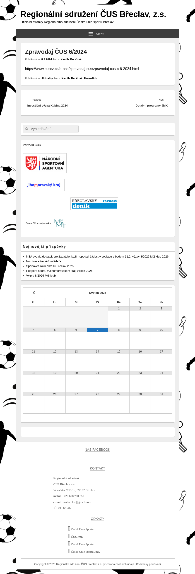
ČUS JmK (75, 536)
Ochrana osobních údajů (119, 564)
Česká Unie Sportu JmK (84, 551)
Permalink (90, 78)
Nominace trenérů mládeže (44, 261)
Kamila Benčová (71, 59)
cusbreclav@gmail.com (77, 502)
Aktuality (47, 78)
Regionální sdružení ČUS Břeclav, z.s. (93, 14)
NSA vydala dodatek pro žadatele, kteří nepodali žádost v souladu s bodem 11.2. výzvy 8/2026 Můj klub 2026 (97, 256)
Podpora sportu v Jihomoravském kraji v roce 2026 (59, 270)
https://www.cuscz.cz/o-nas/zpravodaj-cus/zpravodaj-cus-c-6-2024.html (82, 69)
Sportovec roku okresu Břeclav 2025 (50, 266)
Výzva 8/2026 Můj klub (41, 275)
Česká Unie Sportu (81, 529)
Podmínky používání (148, 564)
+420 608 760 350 (73, 496)
